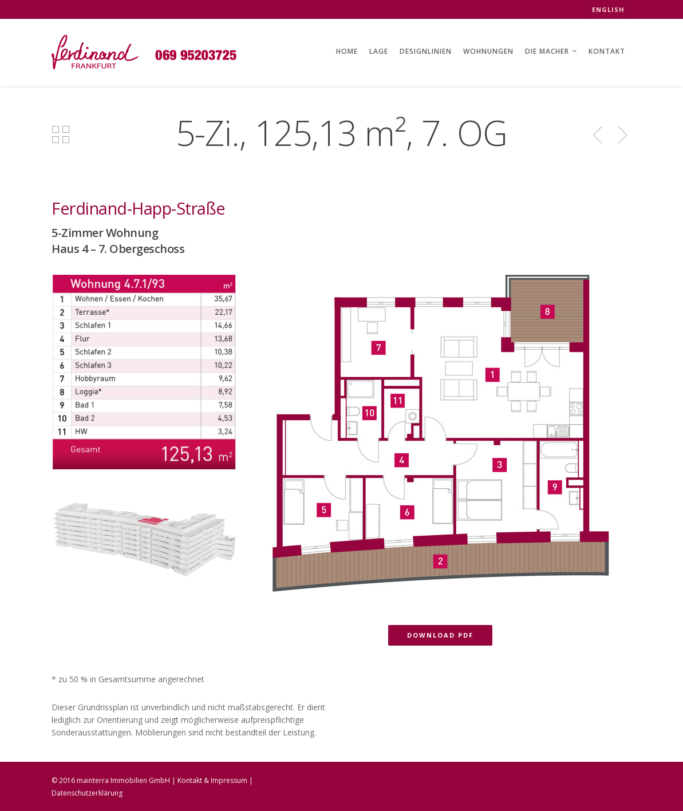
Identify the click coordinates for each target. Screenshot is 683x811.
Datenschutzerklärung (87, 793)
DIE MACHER (551, 52)
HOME (347, 51)
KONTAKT (607, 51)
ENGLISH (608, 9)
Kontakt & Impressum (212, 780)
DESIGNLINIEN (426, 51)
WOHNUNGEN (488, 51)
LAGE (378, 51)
